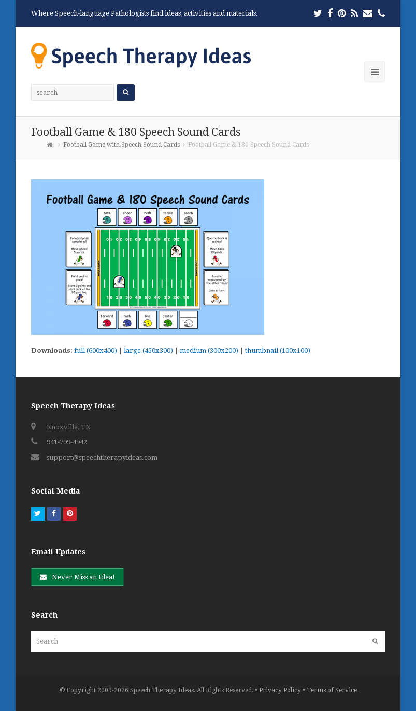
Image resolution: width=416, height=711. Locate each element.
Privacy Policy (280, 690)
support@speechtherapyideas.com (102, 457)
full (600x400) (95, 350)
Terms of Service (332, 690)
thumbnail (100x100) (277, 350)
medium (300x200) (209, 350)
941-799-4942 (67, 442)
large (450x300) (148, 350)
